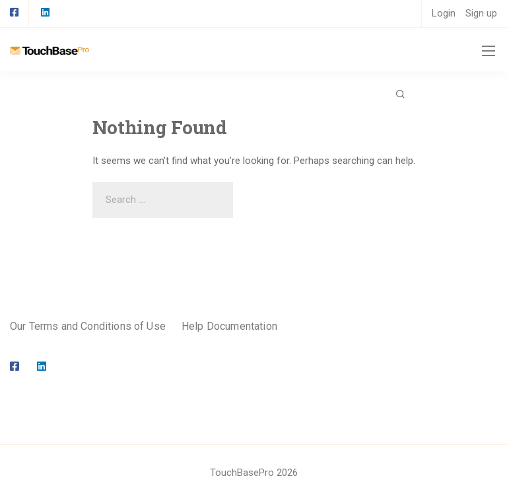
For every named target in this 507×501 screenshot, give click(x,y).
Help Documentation (229, 326)
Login (444, 13)
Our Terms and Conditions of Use (88, 326)
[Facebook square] (14, 13)
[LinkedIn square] (44, 13)
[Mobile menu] (488, 51)
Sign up (481, 13)
